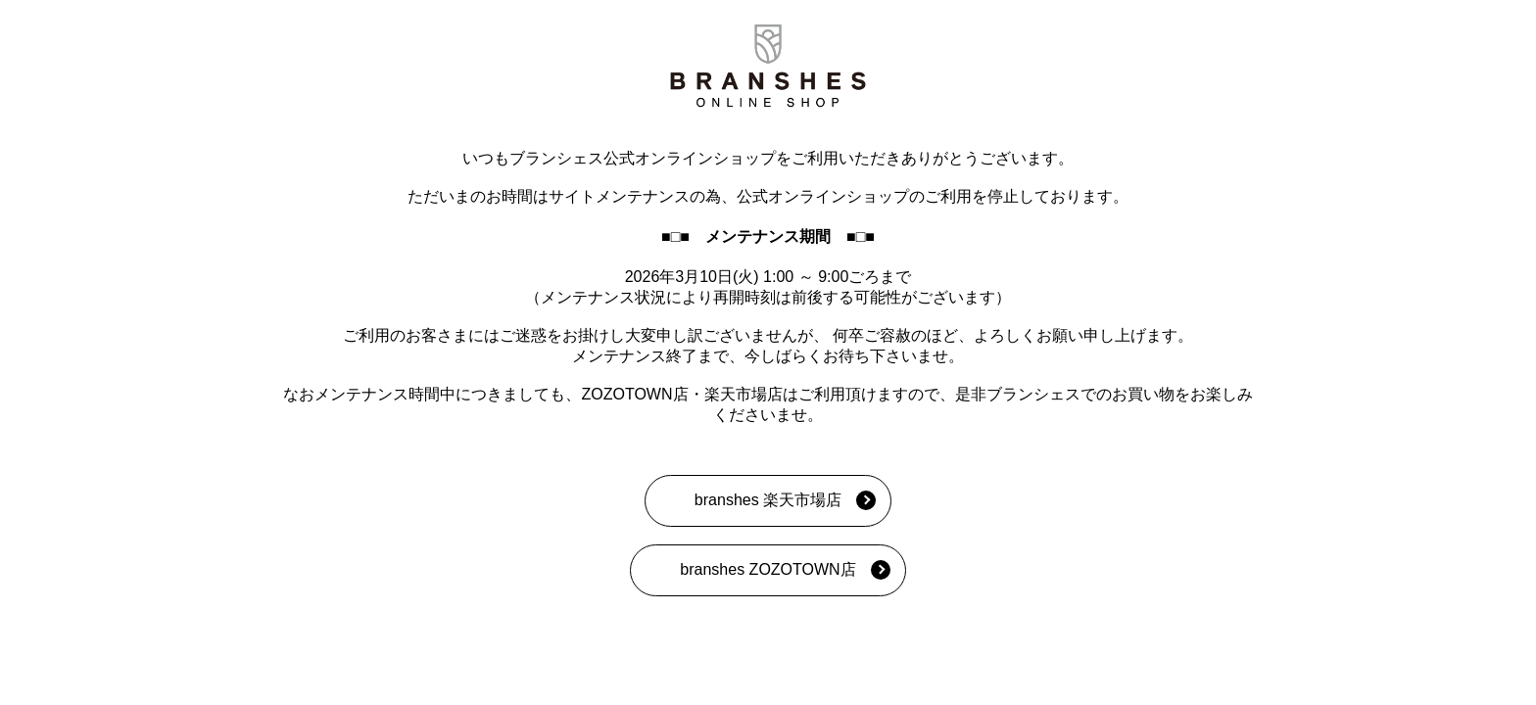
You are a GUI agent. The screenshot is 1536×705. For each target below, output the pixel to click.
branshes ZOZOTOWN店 (767, 569)
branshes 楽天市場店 (768, 500)
